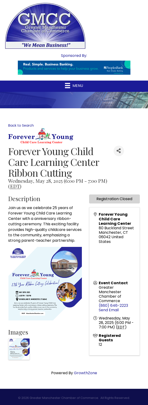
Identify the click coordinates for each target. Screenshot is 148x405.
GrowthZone (85, 373)
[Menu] (74, 85)
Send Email (109, 310)
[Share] (119, 151)
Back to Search (21, 125)
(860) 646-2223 (113, 305)
